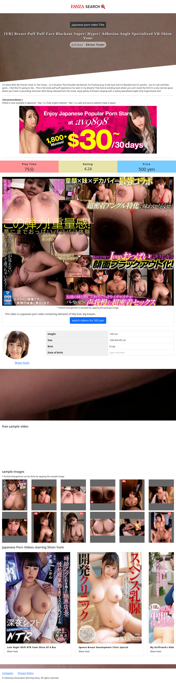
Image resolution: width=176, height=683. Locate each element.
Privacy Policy (26, 673)
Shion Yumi (22, 363)
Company (7, 673)
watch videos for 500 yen (88, 320)
